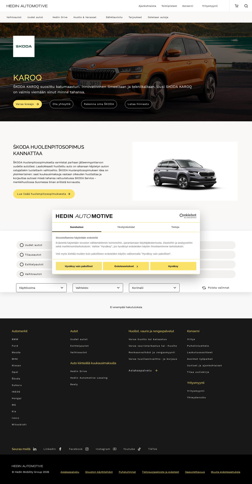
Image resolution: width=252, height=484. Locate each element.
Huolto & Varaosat (84, 17)
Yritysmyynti (210, 6)
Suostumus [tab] (76, 226)
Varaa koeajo (25, 104)
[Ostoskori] (236, 6)
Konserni (187, 6)
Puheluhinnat (127, 472)
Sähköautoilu (114, 17)
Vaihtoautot (14, 17)
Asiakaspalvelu (143, 370)
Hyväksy (173, 266)
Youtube (129, 449)
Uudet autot (35, 17)
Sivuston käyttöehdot (99, 472)
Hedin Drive (60, 17)
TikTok (152, 449)
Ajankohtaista (147, 6)
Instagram (103, 449)
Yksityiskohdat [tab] (126, 226)
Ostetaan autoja (158, 17)
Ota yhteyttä (61, 104)
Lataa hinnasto (138, 104)
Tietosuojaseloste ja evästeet (160, 472)
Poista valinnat (215, 287)
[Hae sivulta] (246, 6)
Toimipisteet (169, 6)
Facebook (76, 449)
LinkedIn (50, 449)
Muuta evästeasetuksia (225, 472)
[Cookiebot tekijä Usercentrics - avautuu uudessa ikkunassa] (182, 216)
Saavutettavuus (195, 472)
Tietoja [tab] (175, 226)
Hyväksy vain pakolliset (78, 266)
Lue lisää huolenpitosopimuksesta (41, 193)
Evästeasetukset (126, 266)
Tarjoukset (135, 17)
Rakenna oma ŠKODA (99, 104)
